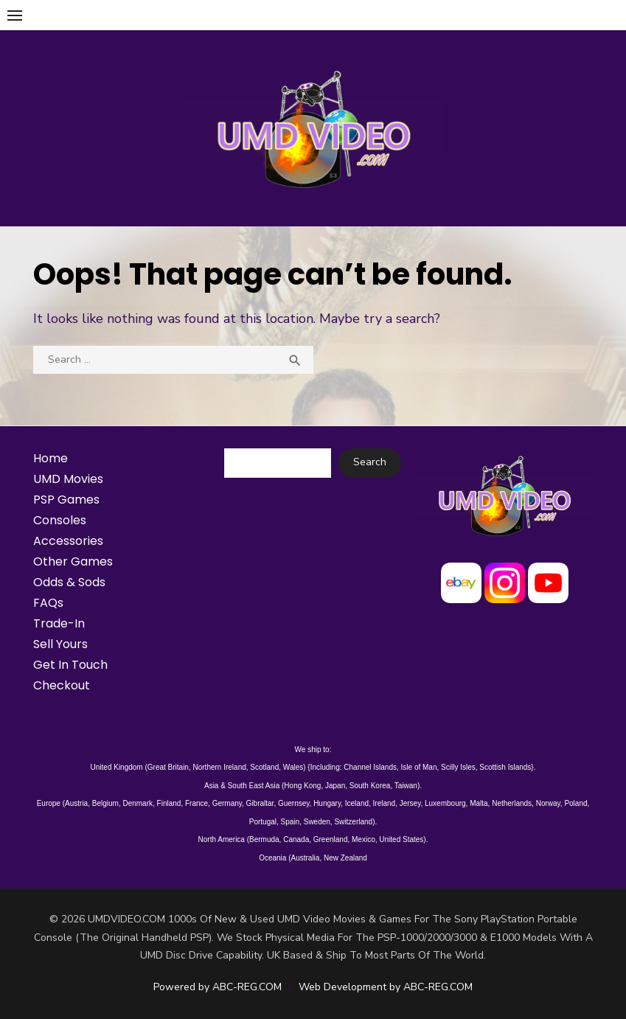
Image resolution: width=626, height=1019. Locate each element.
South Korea (370, 786)
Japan (335, 786)
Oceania (272, 858)
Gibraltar (260, 803)
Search (369, 462)
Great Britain (168, 767)
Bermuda (264, 839)
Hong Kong (302, 786)
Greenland (330, 839)
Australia (305, 858)
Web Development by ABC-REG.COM (386, 987)
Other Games (73, 561)
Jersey (410, 803)
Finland (169, 803)
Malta (478, 803)
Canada (296, 839)
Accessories (68, 540)
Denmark (137, 803)
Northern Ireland (219, 767)
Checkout (61, 685)
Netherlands (512, 803)
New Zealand (345, 858)
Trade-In (59, 623)
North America (221, 839)
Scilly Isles (458, 767)
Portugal (263, 822)
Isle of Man (419, 767)
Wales (293, 767)
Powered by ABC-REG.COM (217, 987)
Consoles (59, 520)
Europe (48, 803)
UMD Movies (68, 478)
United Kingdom (117, 767)
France (196, 803)
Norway (548, 803)
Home (50, 458)
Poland (575, 803)
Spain (290, 822)
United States (401, 839)
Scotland (264, 767)
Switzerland (353, 822)
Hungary (327, 803)
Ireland (384, 803)
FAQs (48, 602)
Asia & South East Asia (241, 786)
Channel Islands (370, 767)
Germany (227, 803)
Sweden (317, 822)
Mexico (363, 839)
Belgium (105, 803)
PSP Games (66, 499)
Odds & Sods (69, 582)
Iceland (357, 803)
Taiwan (405, 786)
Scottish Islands (505, 767)
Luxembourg (445, 803)
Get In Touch (70, 664)
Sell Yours (60, 644)
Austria (76, 803)
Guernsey (294, 803)
